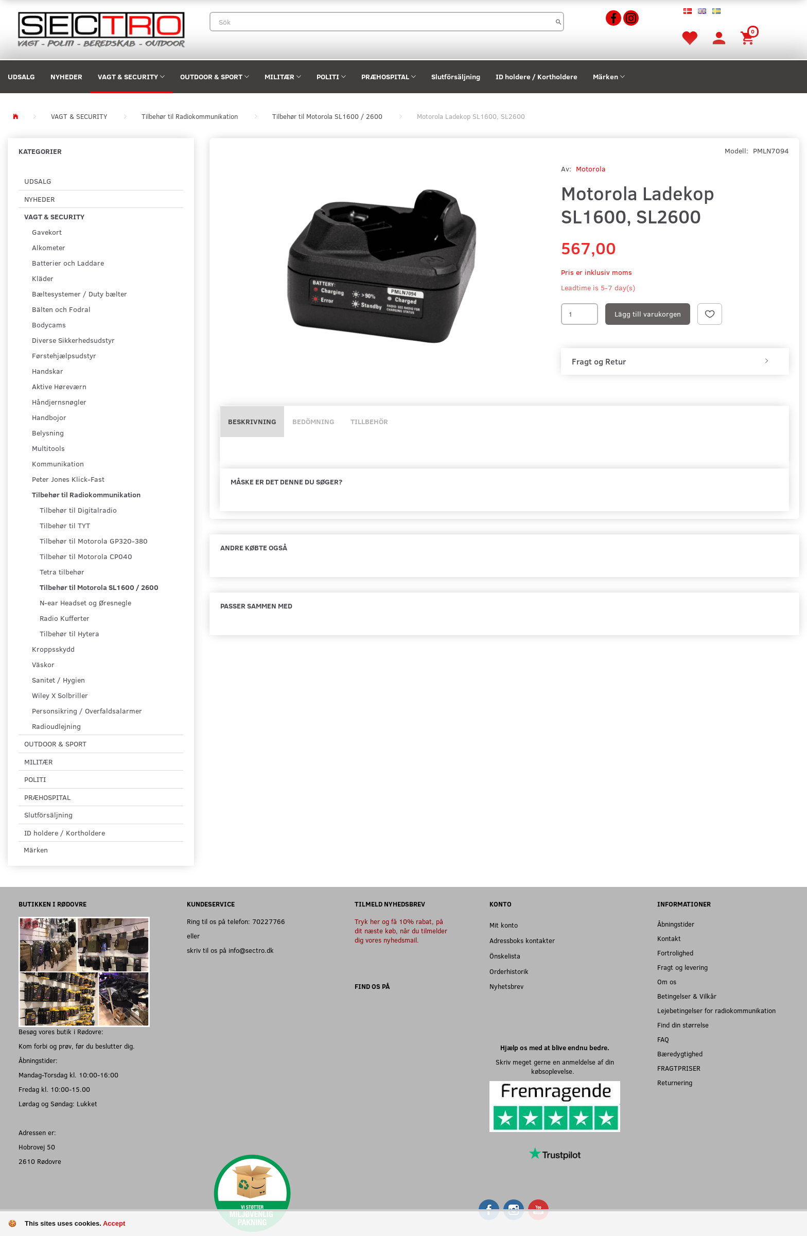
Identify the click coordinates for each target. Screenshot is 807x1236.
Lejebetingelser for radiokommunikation (716, 1010)
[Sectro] (101, 28)
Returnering (674, 1082)
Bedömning (313, 421)
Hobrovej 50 (37, 1146)
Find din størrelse (683, 1024)
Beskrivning (252, 421)
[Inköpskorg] (749, 37)
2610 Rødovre (40, 1161)
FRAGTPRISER (678, 1068)
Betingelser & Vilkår (686, 995)
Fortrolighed (675, 952)
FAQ (663, 1039)
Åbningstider (675, 923)
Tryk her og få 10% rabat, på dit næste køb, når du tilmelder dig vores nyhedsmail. (401, 930)
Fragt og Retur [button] (599, 361)
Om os (666, 981)
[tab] (675, 361)
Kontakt (669, 938)
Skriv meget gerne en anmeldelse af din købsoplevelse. (555, 1066)
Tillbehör (369, 421)
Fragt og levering (682, 967)
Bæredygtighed (680, 1053)
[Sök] (559, 21)
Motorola (591, 168)
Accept (114, 1223)
